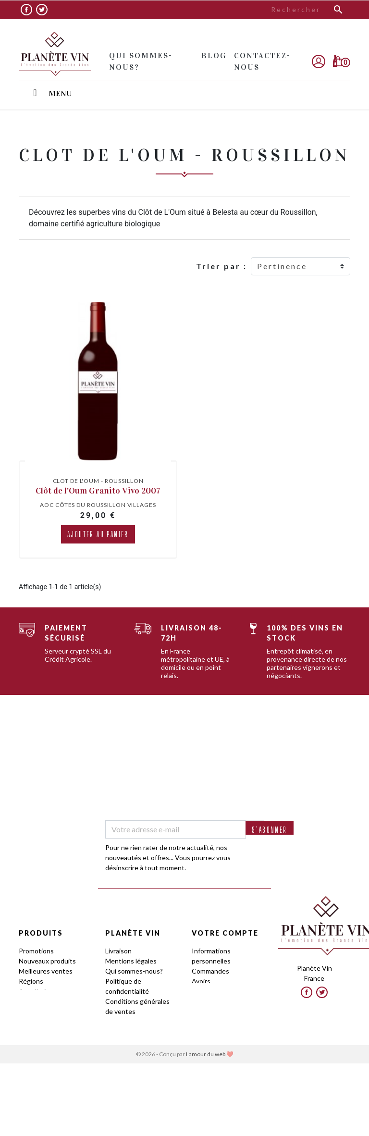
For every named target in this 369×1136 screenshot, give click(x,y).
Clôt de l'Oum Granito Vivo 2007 (98, 490)
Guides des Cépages (50, 1011)
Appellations (38, 991)
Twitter (42, 9)
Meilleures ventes (46, 971)
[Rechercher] (287, 9)
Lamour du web (205, 1126)
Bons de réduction (219, 1001)
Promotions (36, 951)
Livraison (118, 951)
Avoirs (201, 981)
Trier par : (221, 266)
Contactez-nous (129, 1062)
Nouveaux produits (47, 961)
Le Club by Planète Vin (139, 1041)
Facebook (26, 9)
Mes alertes (209, 1011)
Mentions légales (131, 961)
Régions (31, 981)
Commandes (210, 971)
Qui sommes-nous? (134, 971)
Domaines (34, 1001)
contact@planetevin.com (318, 996)
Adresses (206, 991)
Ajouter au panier (98, 534)
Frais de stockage (131, 1052)
